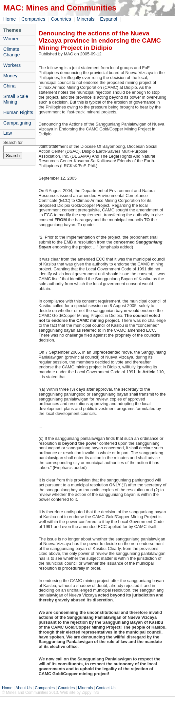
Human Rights (18, 112)
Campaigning (17, 123)
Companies (33, 19)
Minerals (85, 19)
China (9, 85)
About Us (23, 688)
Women (11, 38)
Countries (61, 19)
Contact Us (105, 688)
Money (10, 75)
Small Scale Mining (15, 99)
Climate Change (11, 52)
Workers (12, 65)
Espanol (108, 19)
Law (7, 133)
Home (9, 19)
